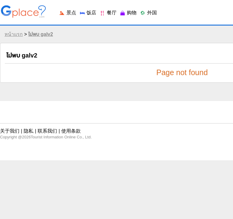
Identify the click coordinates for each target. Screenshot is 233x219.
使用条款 (61, 126)
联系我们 (41, 126)
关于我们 (9, 126)
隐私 (25, 126)
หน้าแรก (12, 38)
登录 (195, 9)
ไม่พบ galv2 (39, 38)
